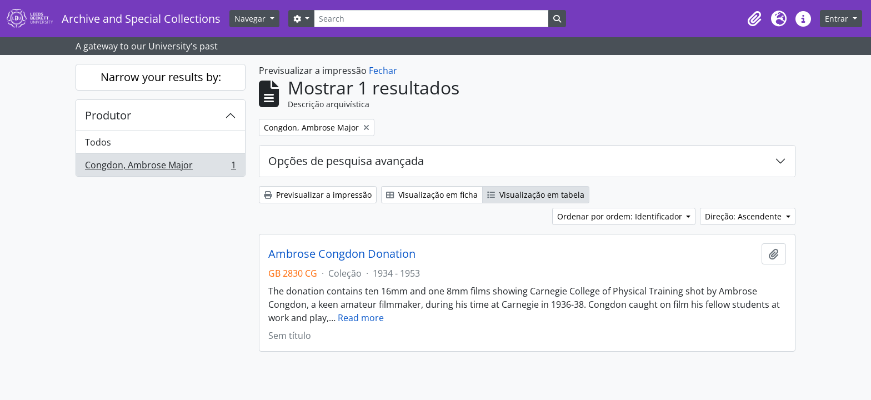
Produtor (108, 115)
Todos (98, 142)
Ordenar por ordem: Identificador (620, 216)
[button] (754, 19)
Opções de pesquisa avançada (346, 160)
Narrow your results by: (161, 76)
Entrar (837, 18)
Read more (361, 318)
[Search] (431, 18)
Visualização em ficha (432, 194)
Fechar (383, 70)
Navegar (251, 18)
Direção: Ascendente (744, 216)
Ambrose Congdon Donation (342, 254)
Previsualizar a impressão (318, 194)
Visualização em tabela (535, 194)
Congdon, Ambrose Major (160, 167)
